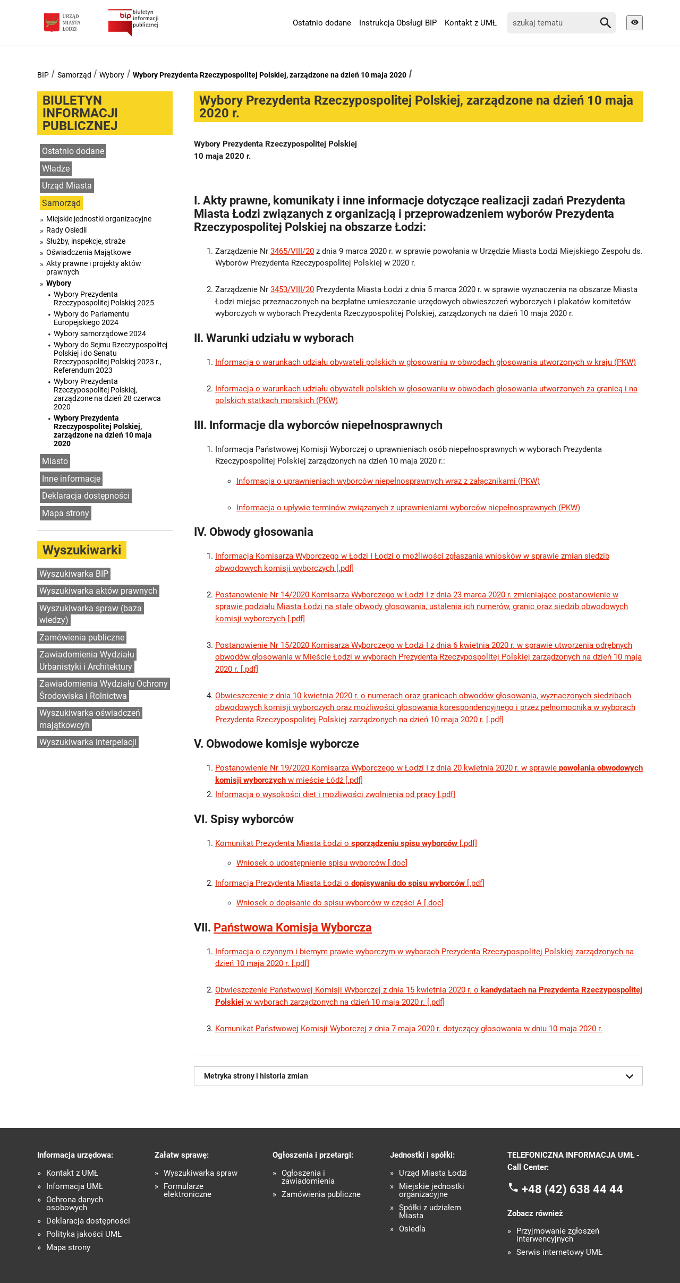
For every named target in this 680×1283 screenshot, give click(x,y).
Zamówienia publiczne (81, 637)
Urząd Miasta (67, 186)
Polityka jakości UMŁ (84, 1234)
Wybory (111, 75)
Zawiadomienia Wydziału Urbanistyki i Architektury (86, 660)
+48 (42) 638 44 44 (572, 1189)
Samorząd (74, 75)
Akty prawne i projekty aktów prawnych (93, 267)
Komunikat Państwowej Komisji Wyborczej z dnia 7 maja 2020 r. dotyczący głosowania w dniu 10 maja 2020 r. (408, 1028)
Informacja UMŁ (74, 1187)
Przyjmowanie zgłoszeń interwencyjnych (557, 1235)
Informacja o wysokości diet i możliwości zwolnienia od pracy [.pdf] (335, 794)
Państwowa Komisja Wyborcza (293, 927)
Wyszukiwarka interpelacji (88, 742)
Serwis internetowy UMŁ (559, 1252)
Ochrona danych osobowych (74, 1204)
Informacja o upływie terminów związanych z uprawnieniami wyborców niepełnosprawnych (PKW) (408, 507)
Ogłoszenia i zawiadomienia (308, 1177)
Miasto (55, 461)
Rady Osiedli (66, 230)
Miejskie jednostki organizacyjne (98, 219)
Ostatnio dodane (322, 23)
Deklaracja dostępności (86, 496)
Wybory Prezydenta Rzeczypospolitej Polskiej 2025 (104, 298)
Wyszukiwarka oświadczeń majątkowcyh (89, 719)
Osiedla (412, 1229)
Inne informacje (71, 479)
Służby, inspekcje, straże (85, 241)
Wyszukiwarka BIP (73, 574)
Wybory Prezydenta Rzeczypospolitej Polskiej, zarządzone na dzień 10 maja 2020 (269, 75)
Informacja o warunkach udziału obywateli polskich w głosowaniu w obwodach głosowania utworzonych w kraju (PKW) (425, 362)
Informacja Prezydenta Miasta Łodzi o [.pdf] (349, 883)
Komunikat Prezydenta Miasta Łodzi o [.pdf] (346, 843)
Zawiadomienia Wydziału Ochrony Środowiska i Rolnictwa (103, 690)
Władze (56, 169)
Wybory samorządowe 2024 (100, 333)
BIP (43, 75)
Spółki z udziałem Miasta (430, 1212)
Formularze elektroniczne (187, 1191)
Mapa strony (65, 513)
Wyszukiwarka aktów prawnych (98, 591)
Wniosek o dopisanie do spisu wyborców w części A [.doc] (340, 903)
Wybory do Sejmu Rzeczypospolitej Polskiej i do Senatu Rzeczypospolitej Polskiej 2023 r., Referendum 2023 (110, 357)
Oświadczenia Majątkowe (88, 252)
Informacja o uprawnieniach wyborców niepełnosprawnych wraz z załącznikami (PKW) (388, 481)
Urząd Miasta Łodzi (433, 1173)
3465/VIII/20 (292, 251)
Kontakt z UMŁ (471, 23)
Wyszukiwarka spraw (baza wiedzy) (90, 614)
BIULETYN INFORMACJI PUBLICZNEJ (80, 113)
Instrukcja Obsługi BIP (398, 23)
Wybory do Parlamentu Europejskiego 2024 (91, 318)
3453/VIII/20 (292, 289)
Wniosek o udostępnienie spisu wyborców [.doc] (321, 863)
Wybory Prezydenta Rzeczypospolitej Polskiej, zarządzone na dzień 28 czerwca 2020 (107, 394)
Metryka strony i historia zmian (421, 1076)
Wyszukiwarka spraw (200, 1173)
